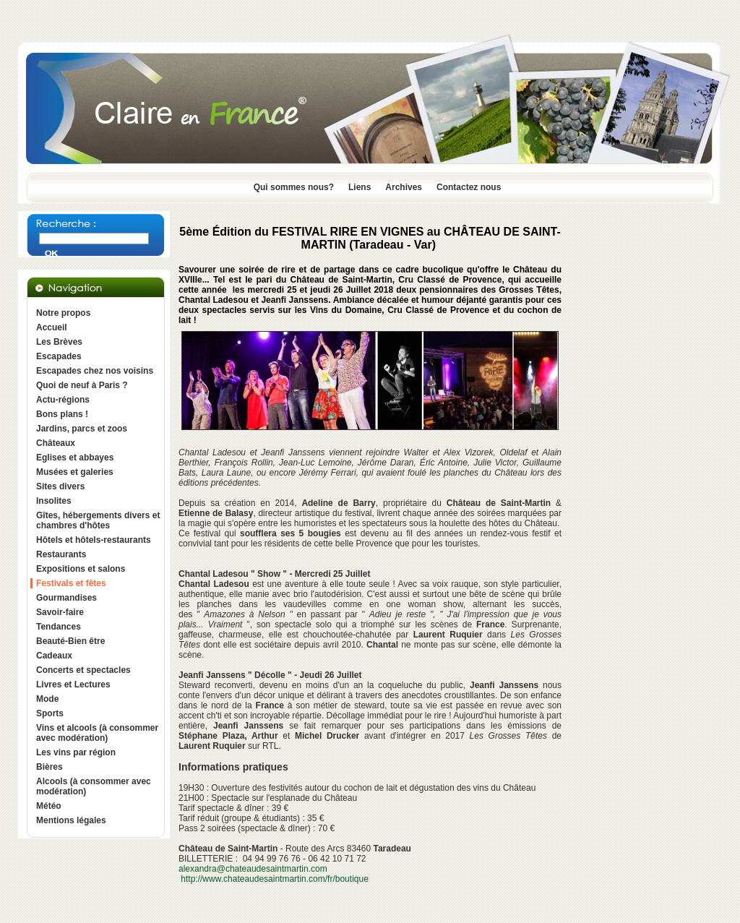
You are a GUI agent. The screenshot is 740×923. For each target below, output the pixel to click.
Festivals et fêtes (71, 583)
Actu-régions (63, 400)
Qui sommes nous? (294, 187)
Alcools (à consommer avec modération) (93, 786)
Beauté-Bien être (70, 641)
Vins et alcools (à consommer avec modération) (97, 733)
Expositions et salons (80, 569)
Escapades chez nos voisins (94, 371)
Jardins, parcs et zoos (81, 429)
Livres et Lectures (73, 684)
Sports (50, 713)
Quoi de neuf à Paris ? (82, 385)
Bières (49, 767)
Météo (48, 806)
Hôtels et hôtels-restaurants (93, 540)
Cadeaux (54, 656)
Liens (359, 187)
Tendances (58, 627)
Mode (47, 699)
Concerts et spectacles (83, 670)
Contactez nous (468, 187)
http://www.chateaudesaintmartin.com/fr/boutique (274, 879)
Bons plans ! (62, 414)
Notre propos (63, 313)
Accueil (51, 327)
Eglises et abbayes (74, 457)
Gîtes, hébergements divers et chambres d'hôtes (98, 520)
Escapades (59, 356)
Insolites (54, 501)
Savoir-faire (60, 612)
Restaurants (61, 554)
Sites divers (60, 486)
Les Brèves (59, 342)
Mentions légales (71, 820)
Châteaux (55, 443)
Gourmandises (66, 598)
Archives (403, 187)
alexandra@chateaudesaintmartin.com (252, 869)
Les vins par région (76, 752)
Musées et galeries (74, 472)
